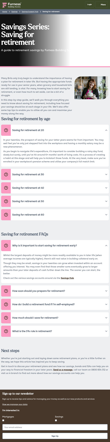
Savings (14, 11)
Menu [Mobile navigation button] (101, 4)
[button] (89, 4)
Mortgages (8, 416)
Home (4, 11)
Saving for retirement (51, 11)
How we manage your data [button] (15, 404)
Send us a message (62, 369)
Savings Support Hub (30, 11)
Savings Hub (67, 278)
